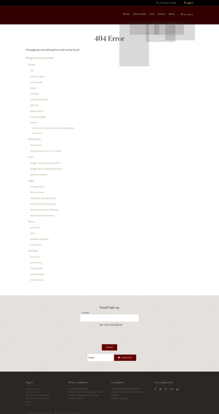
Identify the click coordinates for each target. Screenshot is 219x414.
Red (32, 70)
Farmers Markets (38, 174)
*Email (85, 312)
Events (161, 13)
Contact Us (35, 245)
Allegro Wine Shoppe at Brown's (46, 169)
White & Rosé (37, 76)
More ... (173, 13)
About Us (35, 227)
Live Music (37, 133)
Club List (34, 257)
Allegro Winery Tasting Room (45, 163)
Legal (31, 180)
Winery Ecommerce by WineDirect (67, 411)
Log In (188, 2)
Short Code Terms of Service (44, 209)
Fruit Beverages (38, 117)
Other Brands (37, 111)
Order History (37, 280)
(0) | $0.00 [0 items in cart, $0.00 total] (187, 14)
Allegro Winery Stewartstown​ (125, 387)
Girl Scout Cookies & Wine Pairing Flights (53, 128)
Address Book (37, 274)
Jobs (32, 233)
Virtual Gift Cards (39, 99)
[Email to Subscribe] (100, 356)
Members (33, 250)
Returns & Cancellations (43, 198)
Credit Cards (36, 268)
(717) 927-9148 (166, 2)
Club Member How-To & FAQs (45, 151)
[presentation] (109, 333)
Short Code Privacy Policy (43, 204)
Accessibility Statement (42, 215)
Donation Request (39, 239)
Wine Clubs (139, 13)
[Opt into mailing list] (98, 324)
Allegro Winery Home (40, 58)
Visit (151, 13)
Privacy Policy (37, 186)
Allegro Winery (46, 15)
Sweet (33, 88)
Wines (126, 13)
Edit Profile (35, 262)
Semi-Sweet (36, 82)
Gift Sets (34, 105)
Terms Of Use (37, 192)
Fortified (34, 94)
